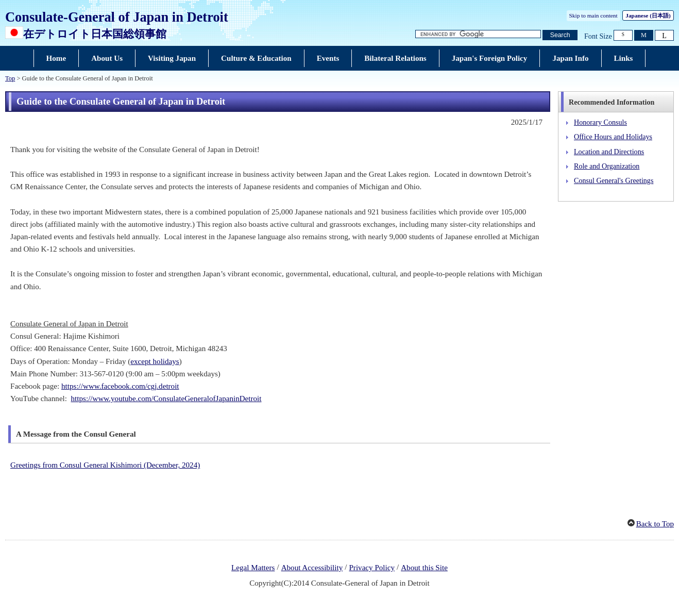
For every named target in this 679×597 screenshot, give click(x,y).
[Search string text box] (478, 34)
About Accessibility (312, 567)
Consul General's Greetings (613, 180)
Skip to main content (593, 15)
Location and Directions (609, 151)
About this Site (424, 567)
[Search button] (560, 35)
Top (10, 78)
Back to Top (655, 524)
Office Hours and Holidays (613, 136)
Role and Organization (606, 166)
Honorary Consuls (600, 122)
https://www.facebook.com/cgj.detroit (120, 386)
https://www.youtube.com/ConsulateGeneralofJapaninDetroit (166, 398)
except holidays (154, 361)
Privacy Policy (372, 567)
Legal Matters (253, 567)
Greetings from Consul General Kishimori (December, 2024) (105, 465)
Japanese (647, 15)
